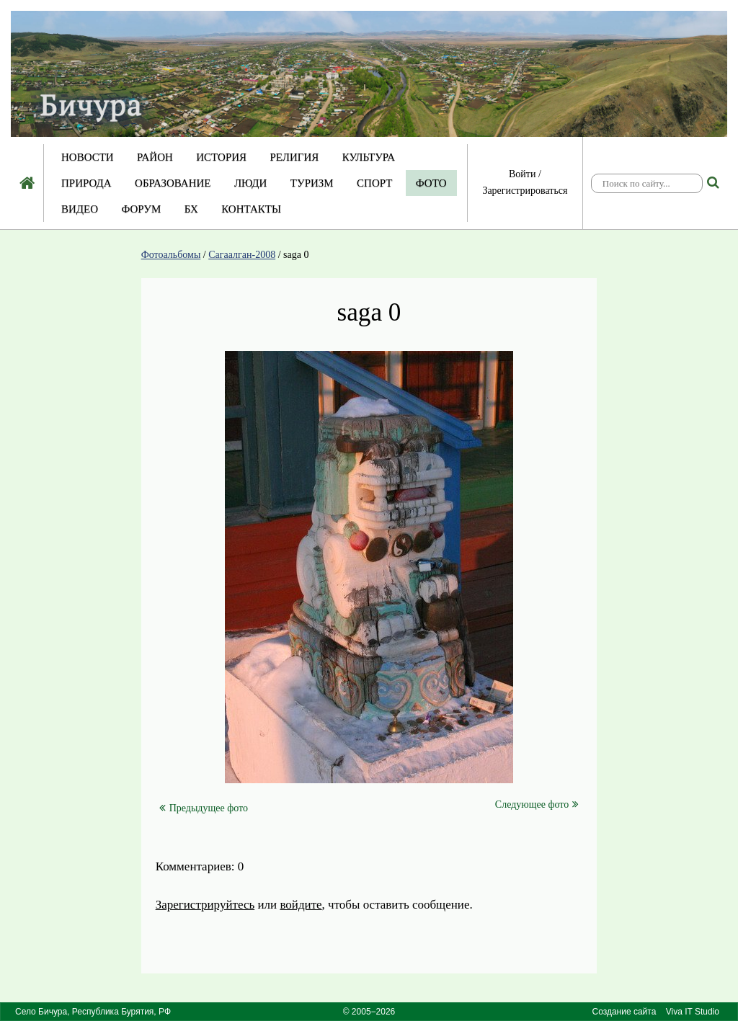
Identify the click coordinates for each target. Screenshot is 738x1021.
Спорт (374, 183)
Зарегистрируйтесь (205, 904)
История (221, 157)
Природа (86, 183)
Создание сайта (624, 1012)
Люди (250, 183)
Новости (87, 157)
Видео (79, 209)
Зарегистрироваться (524, 190)
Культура (368, 157)
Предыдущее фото (203, 808)
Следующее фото (537, 804)
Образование (172, 183)
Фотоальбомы (171, 254)
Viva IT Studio (692, 1012)
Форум (141, 209)
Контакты (251, 209)
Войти (522, 174)
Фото (431, 183)
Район (155, 157)
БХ (191, 209)
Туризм (312, 183)
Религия (294, 157)
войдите (300, 904)
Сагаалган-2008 (241, 254)
